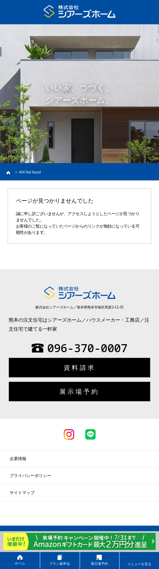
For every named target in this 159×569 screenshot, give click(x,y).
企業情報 (18, 458)
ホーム (20, 560)
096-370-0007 (79, 348)
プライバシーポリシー (30, 475)
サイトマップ (22, 492)
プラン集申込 (60, 560)
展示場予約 (100, 560)
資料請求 (80, 367)
